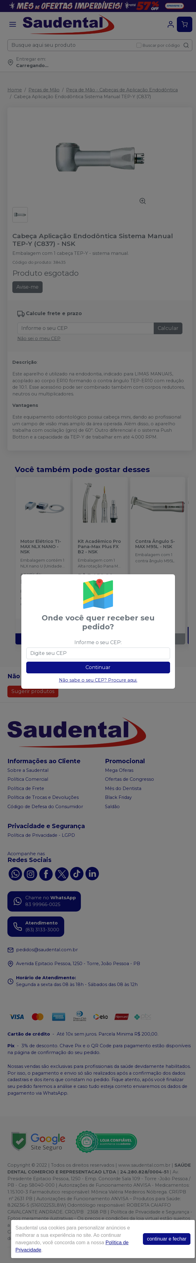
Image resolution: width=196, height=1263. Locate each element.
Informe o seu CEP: (98, 642)
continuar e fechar (166, 1238)
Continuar (98, 667)
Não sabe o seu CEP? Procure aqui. (98, 680)
